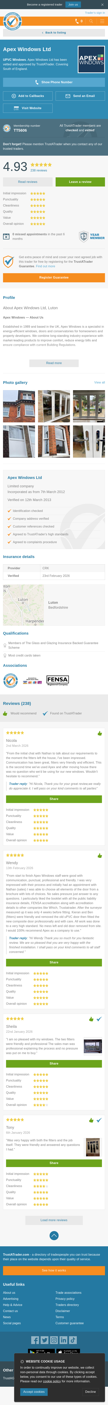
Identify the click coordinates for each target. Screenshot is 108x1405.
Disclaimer (63, 1311)
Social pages (12, 1323)
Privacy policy (65, 1298)
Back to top (54, 1235)
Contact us (10, 1311)
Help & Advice (12, 1305)
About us (9, 1292)
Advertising (10, 1298)
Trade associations (69, 1292)
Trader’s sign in (95, 12)
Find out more (45, 266)
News (7, 1317)
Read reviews (27, 181)
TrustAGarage (12, 1378)
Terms (60, 1317)
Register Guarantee (54, 277)
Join (73, 4)
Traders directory (67, 1305)
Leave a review (80, 181)
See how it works (54, 1270)
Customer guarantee (70, 1323)
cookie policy (52, 1381)
